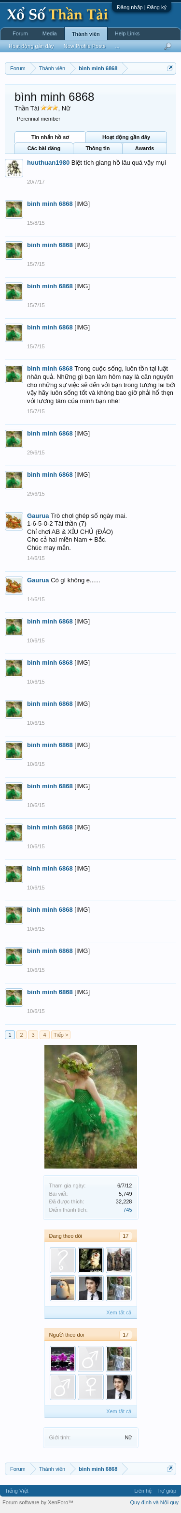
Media (49, 33)
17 (125, 1236)
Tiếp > (61, 1035)
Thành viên (86, 34)
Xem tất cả (118, 1312)
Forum (20, 33)
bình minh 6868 (50, 203)
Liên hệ (143, 1491)
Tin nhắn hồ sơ (50, 137)
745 (127, 1210)
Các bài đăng (44, 148)
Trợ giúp (166, 1491)
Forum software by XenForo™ (37, 1502)
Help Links (127, 33)
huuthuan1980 (48, 162)
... (117, 46)
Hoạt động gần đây (126, 137)
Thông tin (97, 148)
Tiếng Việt (16, 1491)
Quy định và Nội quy (154, 1502)
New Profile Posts (85, 46)
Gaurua (38, 515)
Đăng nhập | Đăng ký (142, 7)
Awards (144, 148)
